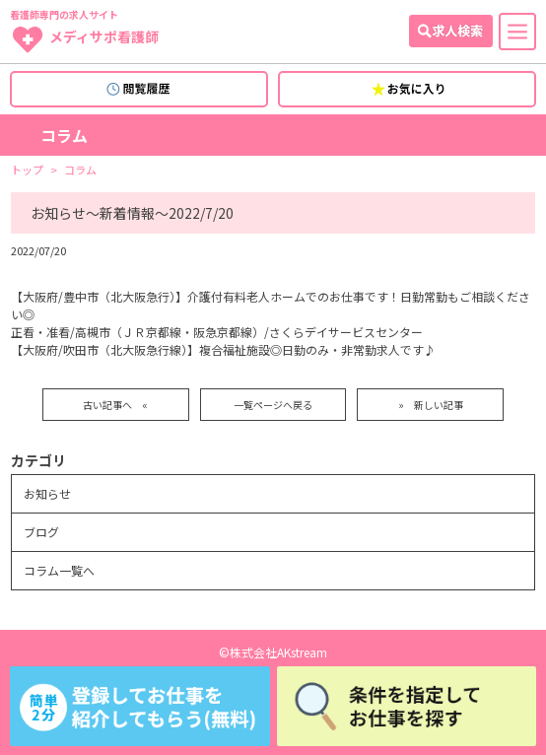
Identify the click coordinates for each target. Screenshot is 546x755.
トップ (27, 170)
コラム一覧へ (59, 570)
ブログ (41, 531)
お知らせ (47, 493)
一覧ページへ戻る (273, 404)
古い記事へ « (115, 404)
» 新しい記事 (430, 404)
